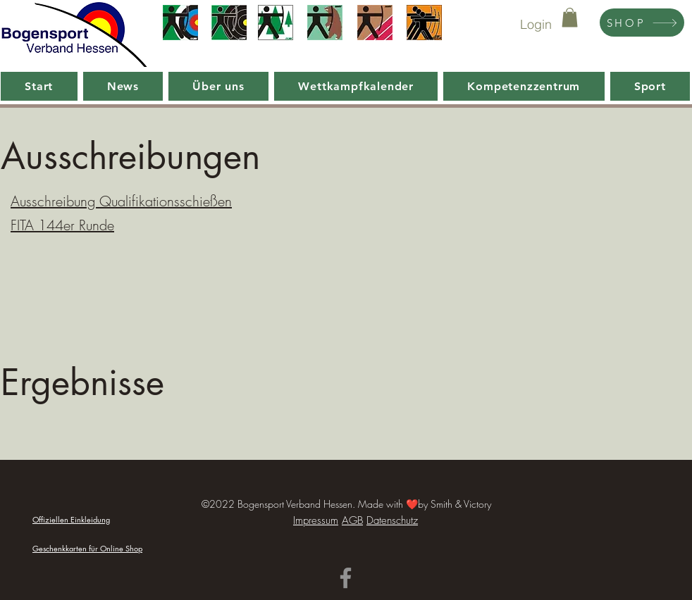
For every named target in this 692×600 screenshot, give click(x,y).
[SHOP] (642, 22)
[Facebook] (345, 578)
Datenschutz (392, 520)
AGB (352, 520)
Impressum (315, 520)
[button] (570, 17)
